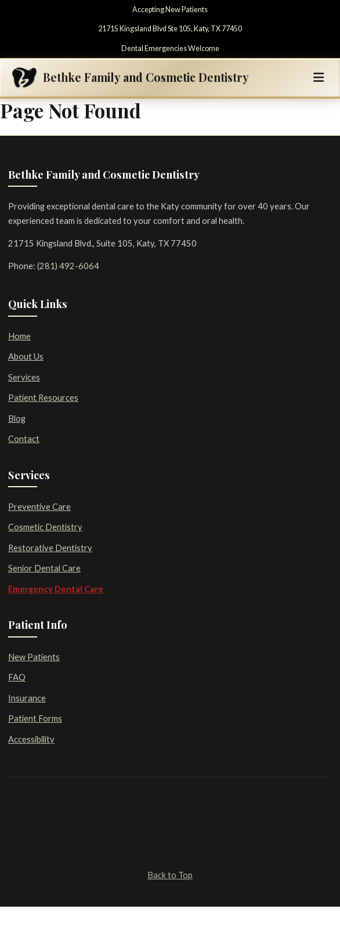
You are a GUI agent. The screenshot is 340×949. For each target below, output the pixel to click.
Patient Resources (43, 397)
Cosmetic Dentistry (45, 526)
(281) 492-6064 (68, 265)
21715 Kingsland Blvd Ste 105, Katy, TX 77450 (170, 28)
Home (19, 336)
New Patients (34, 656)
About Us (26, 356)
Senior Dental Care (44, 568)
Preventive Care (39, 506)
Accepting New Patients (170, 9)
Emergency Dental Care (55, 589)
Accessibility (31, 739)
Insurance (27, 698)
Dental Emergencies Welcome (170, 48)
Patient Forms (35, 718)
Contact (23, 438)
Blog (17, 418)
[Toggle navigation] (318, 78)
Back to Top (170, 875)
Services (24, 377)
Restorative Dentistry (50, 547)
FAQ (17, 677)
